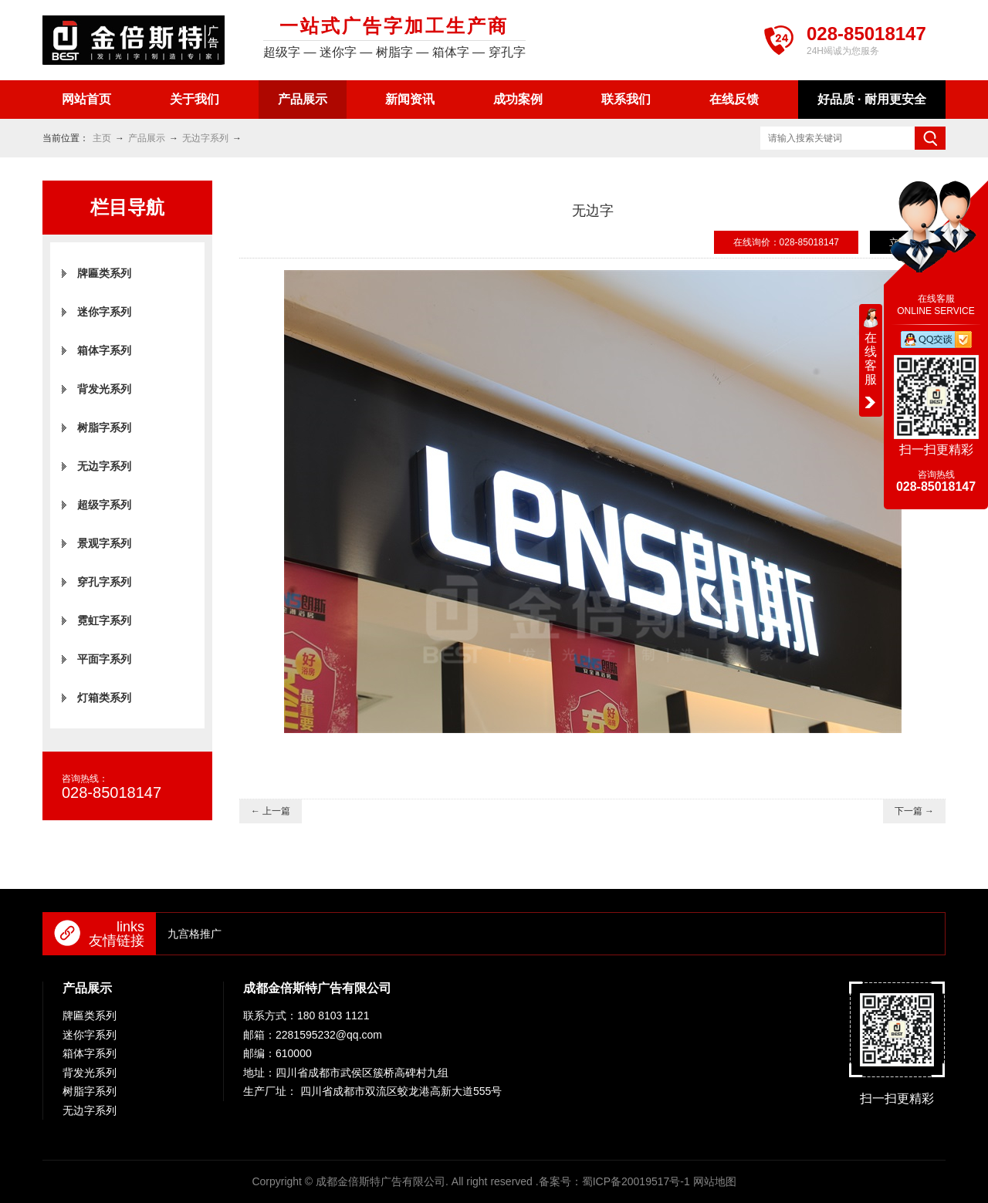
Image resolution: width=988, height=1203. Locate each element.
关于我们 (194, 99)
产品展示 (302, 99)
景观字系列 (104, 543)
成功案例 (518, 99)
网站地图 (714, 1181)
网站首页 (86, 99)
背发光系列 (104, 389)
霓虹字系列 (104, 620)
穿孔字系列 (104, 582)
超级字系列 (104, 504)
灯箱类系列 (104, 697)
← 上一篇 (270, 811)
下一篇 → (914, 811)
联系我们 (626, 99)
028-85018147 (866, 33)
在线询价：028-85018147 (786, 242)
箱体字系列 (104, 350)
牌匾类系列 (104, 273)
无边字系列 (205, 138)
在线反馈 (734, 99)
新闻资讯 (410, 99)
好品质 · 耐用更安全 (871, 99)
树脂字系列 (104, 427)
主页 (102, 138)
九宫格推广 (194, 934)
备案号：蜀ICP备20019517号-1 (614, 1181)
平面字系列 (104, 659)
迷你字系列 (104, 312)
